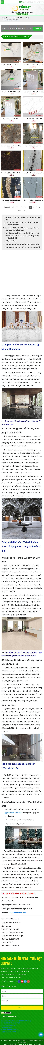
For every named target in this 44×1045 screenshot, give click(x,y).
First (13, 207)
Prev (18, 207)
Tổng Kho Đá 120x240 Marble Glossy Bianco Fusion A (11, 92)
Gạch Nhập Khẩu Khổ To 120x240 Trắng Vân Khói (11, 119)
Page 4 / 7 (7, 207)
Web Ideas (23, 1042)
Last (24, 210)
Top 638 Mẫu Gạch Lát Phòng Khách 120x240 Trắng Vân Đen (11, 65)
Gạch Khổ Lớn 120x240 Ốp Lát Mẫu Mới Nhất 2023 (33, 92)
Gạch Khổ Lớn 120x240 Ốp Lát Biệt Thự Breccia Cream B (33, 65)
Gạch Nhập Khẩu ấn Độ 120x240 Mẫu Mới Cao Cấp (33, 146)
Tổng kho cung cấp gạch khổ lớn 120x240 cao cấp (22, 244)
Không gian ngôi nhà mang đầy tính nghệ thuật (23, 233)
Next (19, 210)
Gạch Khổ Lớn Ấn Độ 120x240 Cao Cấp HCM (10, 146)
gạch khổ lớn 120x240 (13, 813)
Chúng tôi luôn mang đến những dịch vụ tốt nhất (23, 247)
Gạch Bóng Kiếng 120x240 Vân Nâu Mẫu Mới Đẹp (11, 173)
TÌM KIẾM (38, 28)
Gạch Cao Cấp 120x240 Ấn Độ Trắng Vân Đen (33, 173)
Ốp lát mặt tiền (12, 241)
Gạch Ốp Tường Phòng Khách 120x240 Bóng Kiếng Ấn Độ (33, 200)
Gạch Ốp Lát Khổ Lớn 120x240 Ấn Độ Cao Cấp (11, 200)
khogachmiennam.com (17, 913)
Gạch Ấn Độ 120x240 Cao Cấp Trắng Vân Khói (33, 119)
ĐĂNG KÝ (21, 1008)
